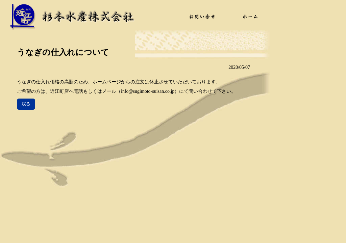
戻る (26, 103)
